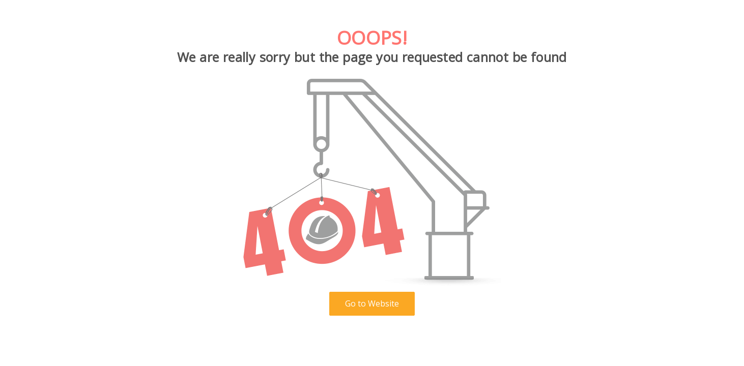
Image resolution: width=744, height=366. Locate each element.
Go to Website (372, 303)
